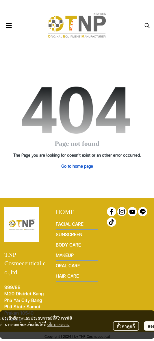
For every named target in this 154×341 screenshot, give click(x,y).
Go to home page (77, 166)
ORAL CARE (68, 265)
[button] (147, 25)
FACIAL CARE (70, 224)
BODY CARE (68, 244)
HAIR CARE (67, 276)
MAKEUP (65, 255)
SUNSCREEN (69, 234)
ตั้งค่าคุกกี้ (126, 326)
